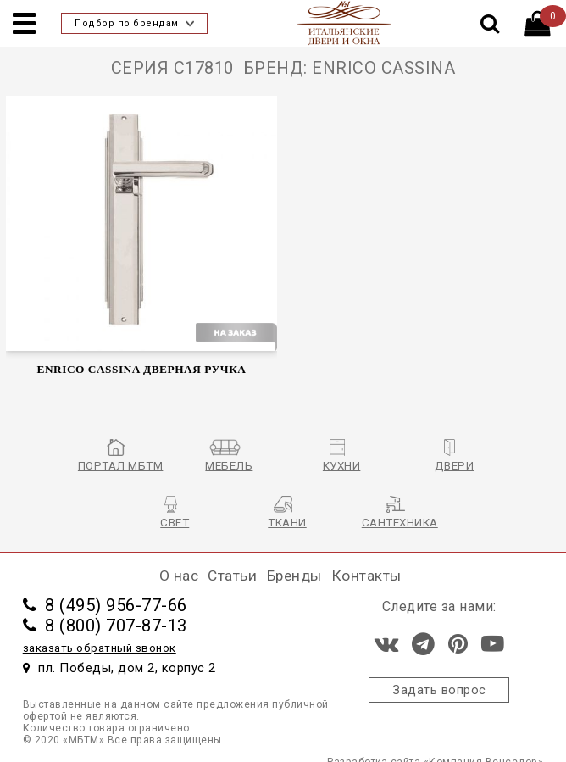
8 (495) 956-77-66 (105, 605)
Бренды (294, 575)
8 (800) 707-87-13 (105, 625)
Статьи (232, 575)
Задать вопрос (439, 690)
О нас (179, 575)
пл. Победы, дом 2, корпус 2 (119, 668)
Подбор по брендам (134, 23)
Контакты (366, 575)
